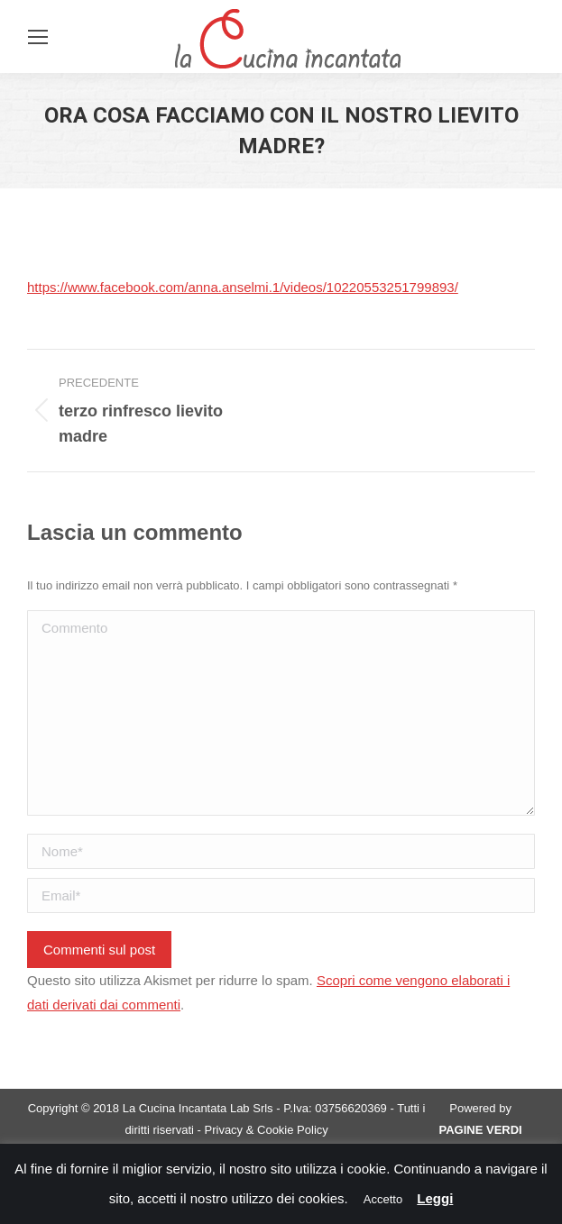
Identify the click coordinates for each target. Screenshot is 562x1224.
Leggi (435, 1198)
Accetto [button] (383, 1199)
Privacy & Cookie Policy (266, 1130)
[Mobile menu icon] (38, 37)
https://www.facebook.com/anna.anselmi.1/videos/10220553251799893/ (242, 287)
